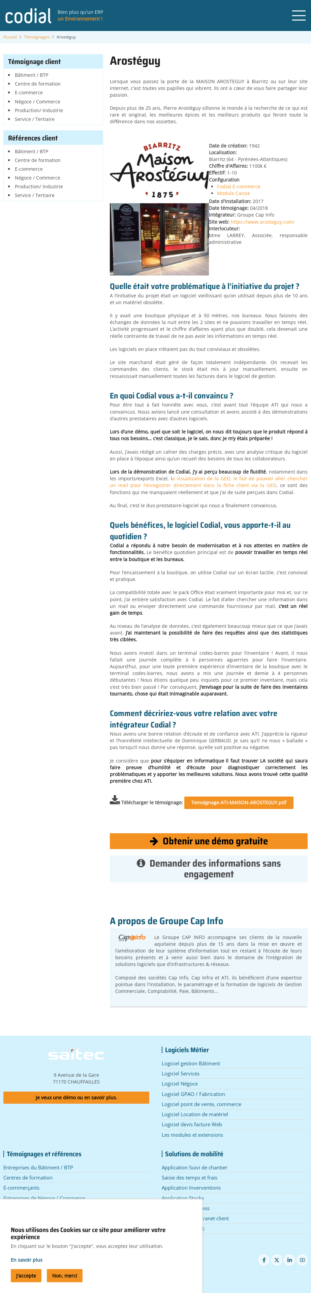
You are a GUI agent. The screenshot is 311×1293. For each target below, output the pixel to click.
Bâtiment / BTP (31, 75)
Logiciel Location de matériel (195, 1114)
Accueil (10, 37)
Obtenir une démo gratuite (209, 841)
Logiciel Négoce (180, 1083)
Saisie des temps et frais (189, 1177)
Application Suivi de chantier (194, 1167)
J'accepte (26, 1284)
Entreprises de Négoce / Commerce (44, 1198)
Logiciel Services (180, 1073)
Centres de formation (28, 1177)
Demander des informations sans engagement (209, 868)
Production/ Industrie (39, 110)
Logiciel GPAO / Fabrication (193, 1094)
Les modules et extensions (192, 1134)
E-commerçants (21, 1187)
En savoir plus (26, 1268)
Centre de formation (38, 83)
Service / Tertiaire (35, 119)
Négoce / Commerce (37, 101)
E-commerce (29, 92)
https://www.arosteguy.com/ (262, 222)
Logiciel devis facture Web (192, 1124)
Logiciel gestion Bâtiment (191, 1063)
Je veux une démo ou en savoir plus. (76, 1097)
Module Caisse (233, 193)
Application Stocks (183, 1198)
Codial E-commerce (238, 186)
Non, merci (64, 1284)
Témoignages (37, 37)
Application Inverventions (191, 1187)
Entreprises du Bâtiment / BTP (38, 1167)
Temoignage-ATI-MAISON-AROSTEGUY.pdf (238, 802)
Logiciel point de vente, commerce (201, 1104)
